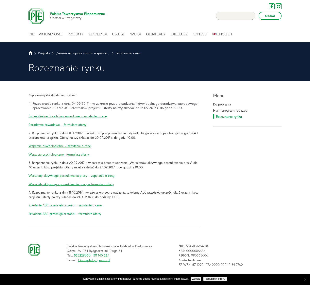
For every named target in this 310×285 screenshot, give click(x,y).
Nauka (135, 34)
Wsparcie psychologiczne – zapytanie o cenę (59, 145)
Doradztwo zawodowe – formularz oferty (57, 124)
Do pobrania (222, 104)
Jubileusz (179, 34)
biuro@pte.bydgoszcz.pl (94, 260)
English (224, 34)
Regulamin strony (215, 278)
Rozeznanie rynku (229, 116)
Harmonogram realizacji (230, 110)
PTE (31, 34)
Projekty (75, 34)
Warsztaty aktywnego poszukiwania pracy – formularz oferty (71, 184)
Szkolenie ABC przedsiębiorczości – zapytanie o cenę (65, 205)
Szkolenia (97, 34)
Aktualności (51, 34)
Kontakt (200, 34)
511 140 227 (101, 255)
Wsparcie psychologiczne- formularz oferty (58, 154)
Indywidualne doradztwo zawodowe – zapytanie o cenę (67, 116)
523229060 (82, 255)
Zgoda (196, 278)
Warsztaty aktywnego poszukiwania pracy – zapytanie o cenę (71, 175)
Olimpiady (155, 34)
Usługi (118, 34)
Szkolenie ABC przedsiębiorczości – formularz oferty (64, 213)
